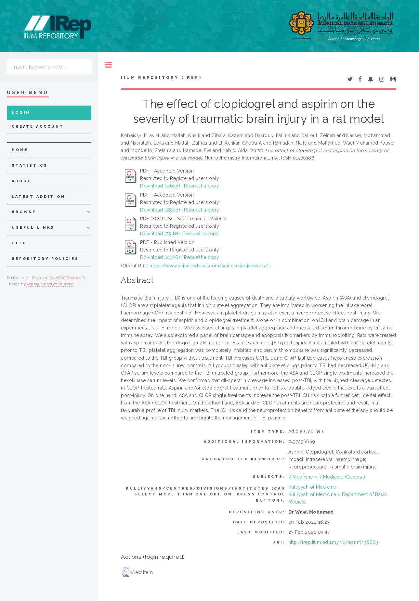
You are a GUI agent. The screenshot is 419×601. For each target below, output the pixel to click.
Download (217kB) (160, 257)
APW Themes (69, 277)
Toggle (108, 65)
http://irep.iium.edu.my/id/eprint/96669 (333, 542)
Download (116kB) (160, 185)
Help (19, 243)
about (22, 181)
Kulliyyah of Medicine (312, 487)
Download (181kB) (160, 209)
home (20, 150)
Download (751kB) (160, 233)
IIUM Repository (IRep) (161, 77)
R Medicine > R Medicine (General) (326, 477)
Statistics (30, 165)
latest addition (38, 197)
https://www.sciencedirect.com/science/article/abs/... (210, 265)
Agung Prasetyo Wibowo (50, 284)
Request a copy (201, 185)
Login (21, 112)
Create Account (38, 126)
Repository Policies (45, 259)
